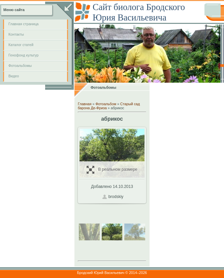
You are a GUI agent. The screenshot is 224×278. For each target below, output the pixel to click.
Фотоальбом (105, 104)
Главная (85, 104)
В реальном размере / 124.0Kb (112, 169)
